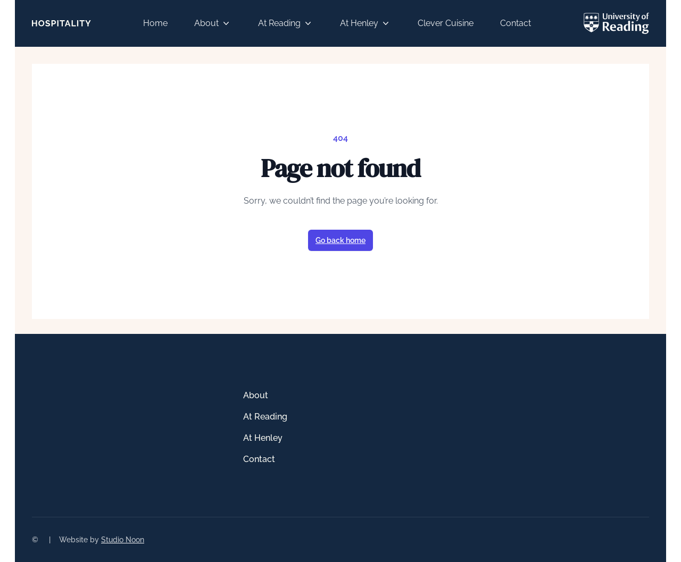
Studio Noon (122, 539)
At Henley (365, 23)
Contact (515, 23)
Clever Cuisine (446, 23)
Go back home (340, 240)
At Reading (285, 23)
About (212, 23)
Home (155, 23)
